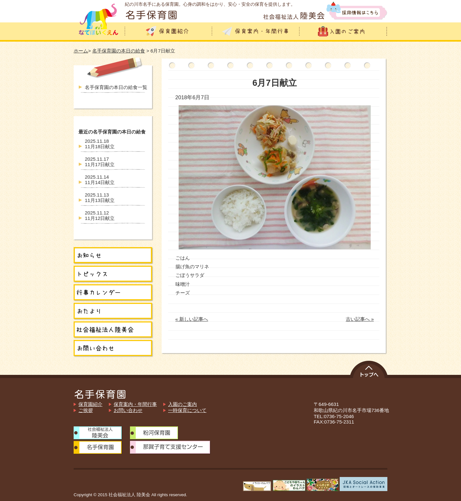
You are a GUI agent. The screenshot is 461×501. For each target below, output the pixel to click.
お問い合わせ (128, 410)
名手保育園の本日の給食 (118, 50)
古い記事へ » (360, 319)
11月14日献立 (100, 179)
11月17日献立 (100, 161)
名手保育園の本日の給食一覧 (116, 87)
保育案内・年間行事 (135, 404)
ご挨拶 (85, 410)
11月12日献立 (100, 215)
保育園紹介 (90, 404)
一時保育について (187, 410)
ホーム (81, 50)
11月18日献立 (100, 143)
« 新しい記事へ (191, 319)
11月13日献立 (100, 197)
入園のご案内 (182, 404)
